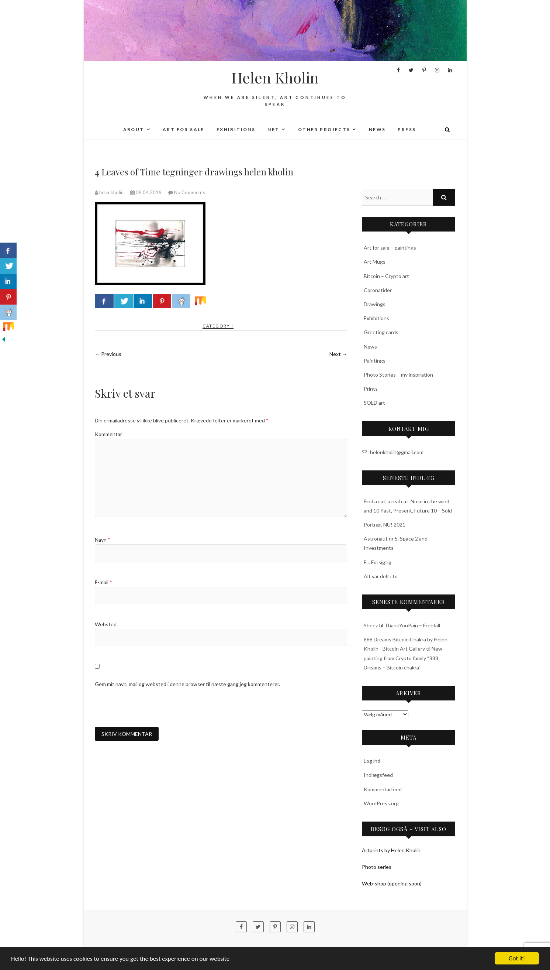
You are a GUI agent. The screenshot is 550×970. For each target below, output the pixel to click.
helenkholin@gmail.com (392, 452)
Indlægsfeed (378, 775)
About (133, 129)
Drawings (374, 304)
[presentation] (151, 707)
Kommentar (108, 434)
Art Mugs (374, 261)
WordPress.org (381, 803)
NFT (273, 129)
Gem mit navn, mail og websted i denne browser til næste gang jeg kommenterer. (187, 684)
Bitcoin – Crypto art (386, 276)
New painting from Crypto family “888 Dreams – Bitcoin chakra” (403, 657)
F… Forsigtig (377, 562)
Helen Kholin (275, 77)
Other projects (324, 129)
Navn (102, 540)
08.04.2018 (146, 192)
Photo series (376, 867)
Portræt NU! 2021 (384, 524)
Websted (106, 624)
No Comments (189, 192)
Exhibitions (236, 129)
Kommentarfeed (383, 789)
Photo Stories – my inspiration (398, 374)
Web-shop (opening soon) (392, 883)
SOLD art (374, 403)
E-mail (103, 582)
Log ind (372, 761)
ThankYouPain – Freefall (412, 625)
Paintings (374, 360)
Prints (371, 388)
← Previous (108, 354)
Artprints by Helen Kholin (391, 850)
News (377, 129)
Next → (338, 354)
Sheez (371, 625)
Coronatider (378, 290)
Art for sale (183, 129)
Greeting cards (381, 332)
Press (407, 129)
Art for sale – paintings (390, 247)
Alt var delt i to (381, 576)
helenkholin (110, 192)
